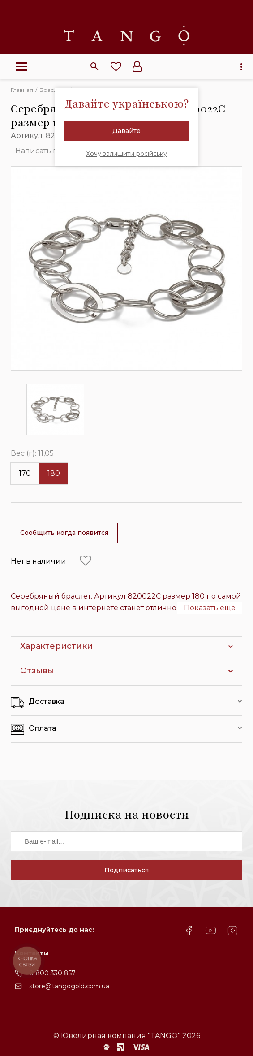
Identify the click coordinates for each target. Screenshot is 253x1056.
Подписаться (126, 870)
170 (25, 473)
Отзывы (37, 671)
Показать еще (210, 607)
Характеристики (56, 646)
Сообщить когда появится (64, 533)
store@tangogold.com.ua (69, 986)
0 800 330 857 (52, 973)
